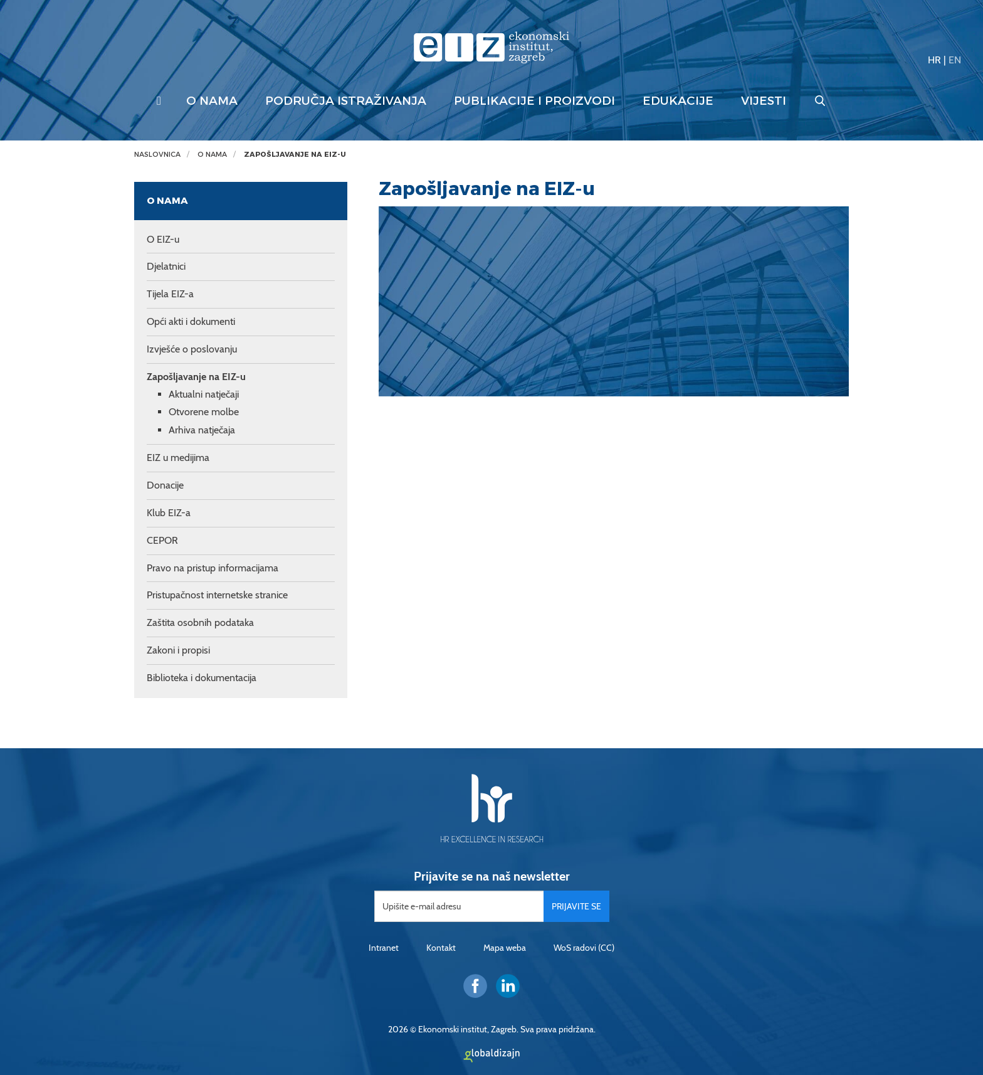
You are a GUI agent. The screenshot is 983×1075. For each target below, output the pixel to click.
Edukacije (678, 101)
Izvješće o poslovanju (192, 349)
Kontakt (441, 947)
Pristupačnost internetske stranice (217, 595)
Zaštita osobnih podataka (200, 622)
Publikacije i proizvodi (534, 101)
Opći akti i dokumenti (191, 321)
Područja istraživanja (345, 101)
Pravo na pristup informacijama (212, 568)
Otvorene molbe (204, 412)
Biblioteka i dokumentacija (201, 678)
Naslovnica (157, 154)
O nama (212, 101)
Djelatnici (166, 266)
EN (955, 60)
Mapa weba (504, 947)
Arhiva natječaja (202, 430)
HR (934, 60)
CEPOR (162, 540)
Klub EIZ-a (169, 513)
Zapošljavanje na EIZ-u (295, 154)
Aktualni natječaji (204, 394)
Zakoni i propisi (178, 650)
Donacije (165, 485)
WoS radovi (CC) (584, 947)
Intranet (384, 947)
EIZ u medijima (178, 457)
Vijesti (763, 101)
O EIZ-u (163, 239)
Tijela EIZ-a (170, 294)
